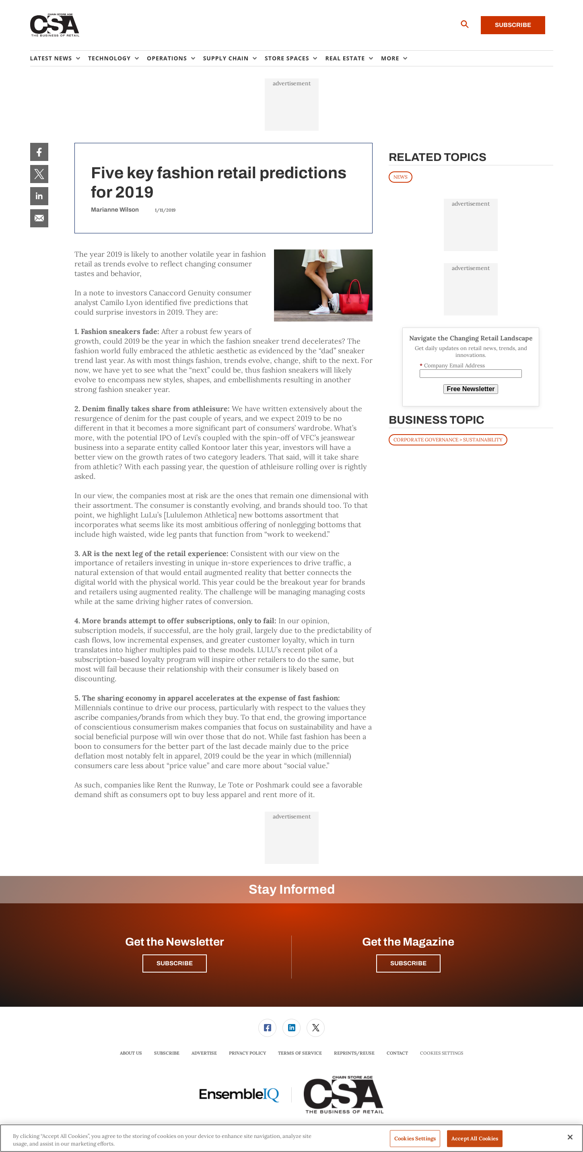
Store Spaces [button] (287, 58)
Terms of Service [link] (300, 1053)
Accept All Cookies (474, 1138)
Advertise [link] (204, 1053)
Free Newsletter (470, 388)
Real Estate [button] (345, 58)
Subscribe (513, 25)
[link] (39, 152)
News (400, 177)
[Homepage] (55, 25)
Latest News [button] (51, 58)
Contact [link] (397, 1053)
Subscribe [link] (166, 1053)
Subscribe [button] (175, 963)
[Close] (570, 1137)
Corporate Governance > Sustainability (448, 440)
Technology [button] (109, 58)
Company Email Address (452, 365)
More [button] (390, 58)
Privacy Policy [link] (247, 1053)
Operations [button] (167, 58)
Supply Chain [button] (226, 58)
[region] (291, 1138)
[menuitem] (59, 58)
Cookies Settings (441, 1053)
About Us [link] (131, 1053)
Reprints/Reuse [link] (354, 1053)
